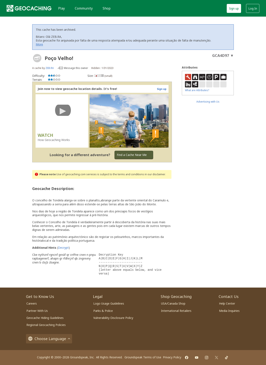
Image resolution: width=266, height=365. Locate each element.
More (39, 44)
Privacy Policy (172, 357)
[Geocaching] (29, 8)
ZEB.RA (50, 68)
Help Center (227, 303)
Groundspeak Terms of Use (142, 357)
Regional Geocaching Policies (46, 325)
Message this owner (76, 68)
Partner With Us (37, 311)
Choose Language (49, 338)
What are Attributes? (197, 90)
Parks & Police (103, 311)
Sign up (234, 8)
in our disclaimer (155, 174)
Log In (252, 8)
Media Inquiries (229, 311)
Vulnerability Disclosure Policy (113, 318)
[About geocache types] (37, 58)
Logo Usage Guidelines (108, 303)
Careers (31, 303)
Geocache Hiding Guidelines (45, 318)
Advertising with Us (207, 101)
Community (84, 8)
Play (61, 8)
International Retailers (176, 311)
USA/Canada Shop (173, 303)
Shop (107, 8)
